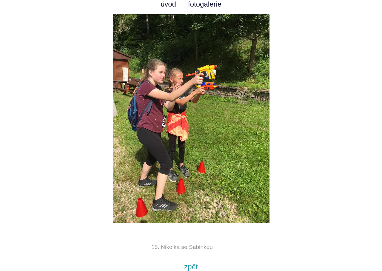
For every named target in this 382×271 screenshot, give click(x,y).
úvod (168, 4)
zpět (191, 267)
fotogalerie (204, 4)
